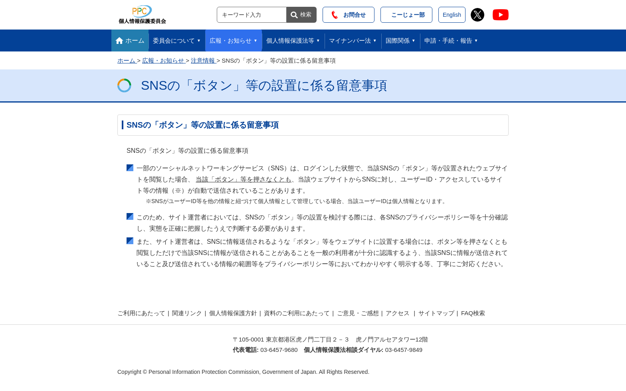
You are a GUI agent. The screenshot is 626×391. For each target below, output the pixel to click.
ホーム (135, 40)
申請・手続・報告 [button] (448, 40)
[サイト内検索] (252, 15)
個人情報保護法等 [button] (290, 40)
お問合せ (349, 15)
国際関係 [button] (398, 40)
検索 (305, 14)
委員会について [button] (174, 40)
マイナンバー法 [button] (350, 40)
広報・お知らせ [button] (231, 40)
